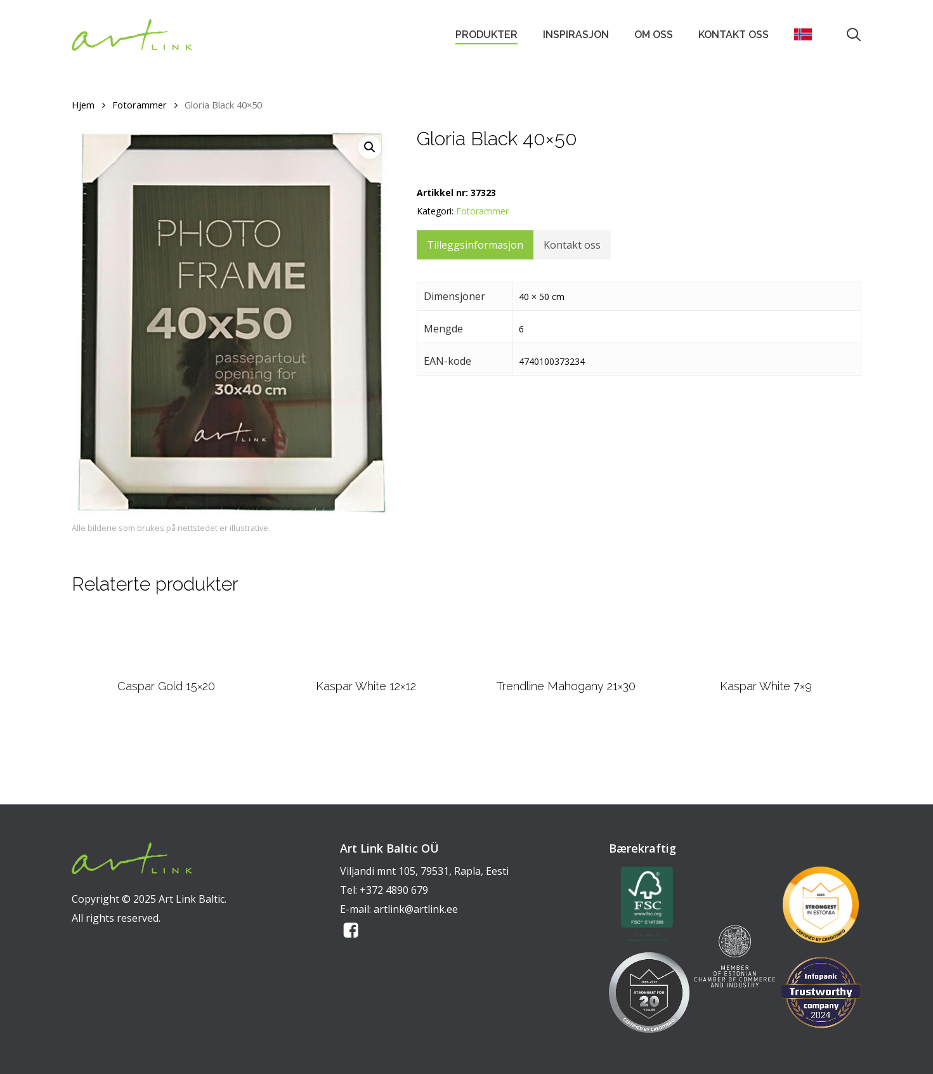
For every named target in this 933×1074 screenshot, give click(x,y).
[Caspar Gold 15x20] (166, 673)
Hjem (83, 104)
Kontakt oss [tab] (572, 245)
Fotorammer (139, 104)
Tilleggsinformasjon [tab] (475, 245)
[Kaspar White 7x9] (765, 673)
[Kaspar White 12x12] (366, 672)
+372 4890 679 (394, 890)
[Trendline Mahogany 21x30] (565, 673)
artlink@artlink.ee (416, 909)
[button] (369, 147)
